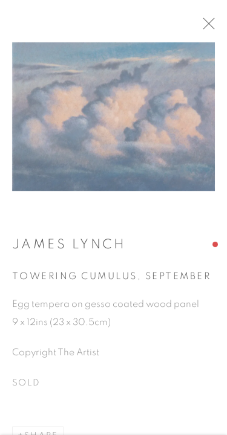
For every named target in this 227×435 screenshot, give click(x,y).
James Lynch (69, 249)
